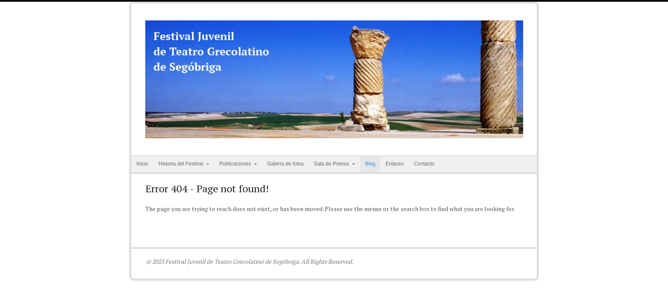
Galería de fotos (285, 164)
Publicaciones (235, 164)
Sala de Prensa (331, 164)
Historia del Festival (180, 164)
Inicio (142, 164)
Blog (370, 164)
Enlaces (395, 164)
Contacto (424, 164)
